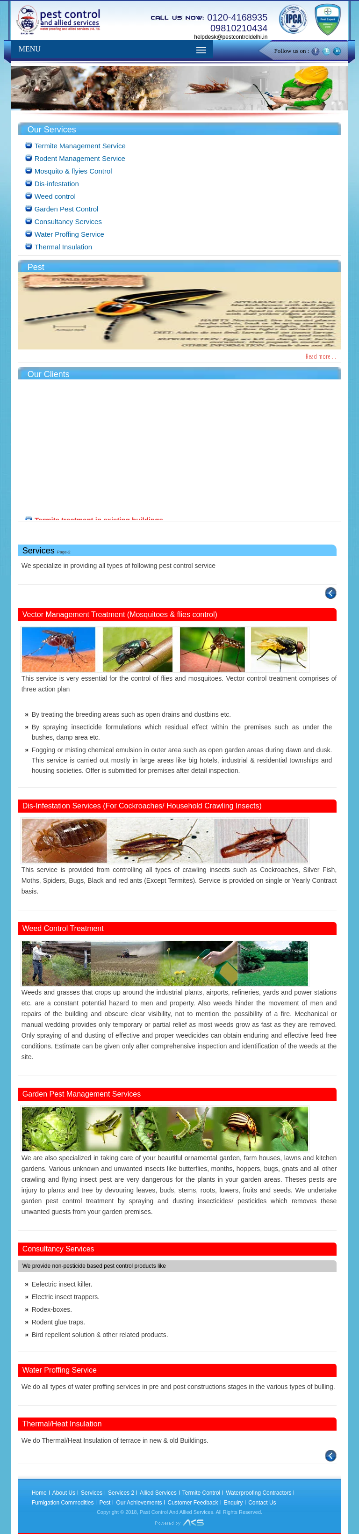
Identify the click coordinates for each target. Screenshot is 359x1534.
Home (39, 1493)
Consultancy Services (68, 221)
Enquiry (233, 1502)
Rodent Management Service (80, 158)
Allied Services (158, 1493)
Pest (104, 1502)
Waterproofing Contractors (258, 1493)
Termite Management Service (80, 146)
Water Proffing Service (69, 234)
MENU (30, 49)
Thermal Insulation (63, 247)
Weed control (55, 196)
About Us (63, 1493)
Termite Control (201, 1493)
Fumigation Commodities (63, 1502)
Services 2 (121, 1493)
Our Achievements (139, 1502)
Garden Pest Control (67, 209)
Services (91, 1493)
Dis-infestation (57, 184)
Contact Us (262, 1502)
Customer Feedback (192, 1502)
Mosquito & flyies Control (73, 171)
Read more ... (321, 356)
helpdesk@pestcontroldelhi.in (230, 37)
